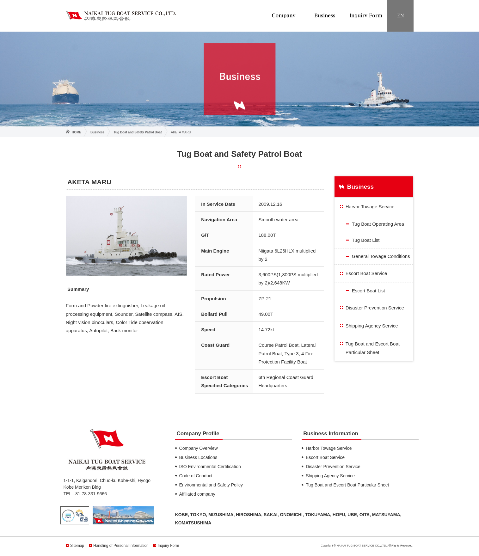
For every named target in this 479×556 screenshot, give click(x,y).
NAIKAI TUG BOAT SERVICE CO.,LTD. (121, 15)
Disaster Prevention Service (375, 307)
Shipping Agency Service (372, 325)
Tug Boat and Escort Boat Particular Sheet (373, 348)
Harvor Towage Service (370, 206)
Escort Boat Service (366, 273)
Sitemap (77, 545)
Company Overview (198, 448)
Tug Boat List (366, 240)
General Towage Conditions (381, 256)
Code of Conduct (195, 475)
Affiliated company (197, 494)
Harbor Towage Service (329, 448)
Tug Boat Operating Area (378, 224)
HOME (76, 132)
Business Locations (198, 457)
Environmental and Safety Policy (211, 484)
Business (97, 132)
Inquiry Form (168, 545)
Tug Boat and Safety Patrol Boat (138, 132)
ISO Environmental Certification (210, 466)
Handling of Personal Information (121, 545)
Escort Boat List (368, 290)
